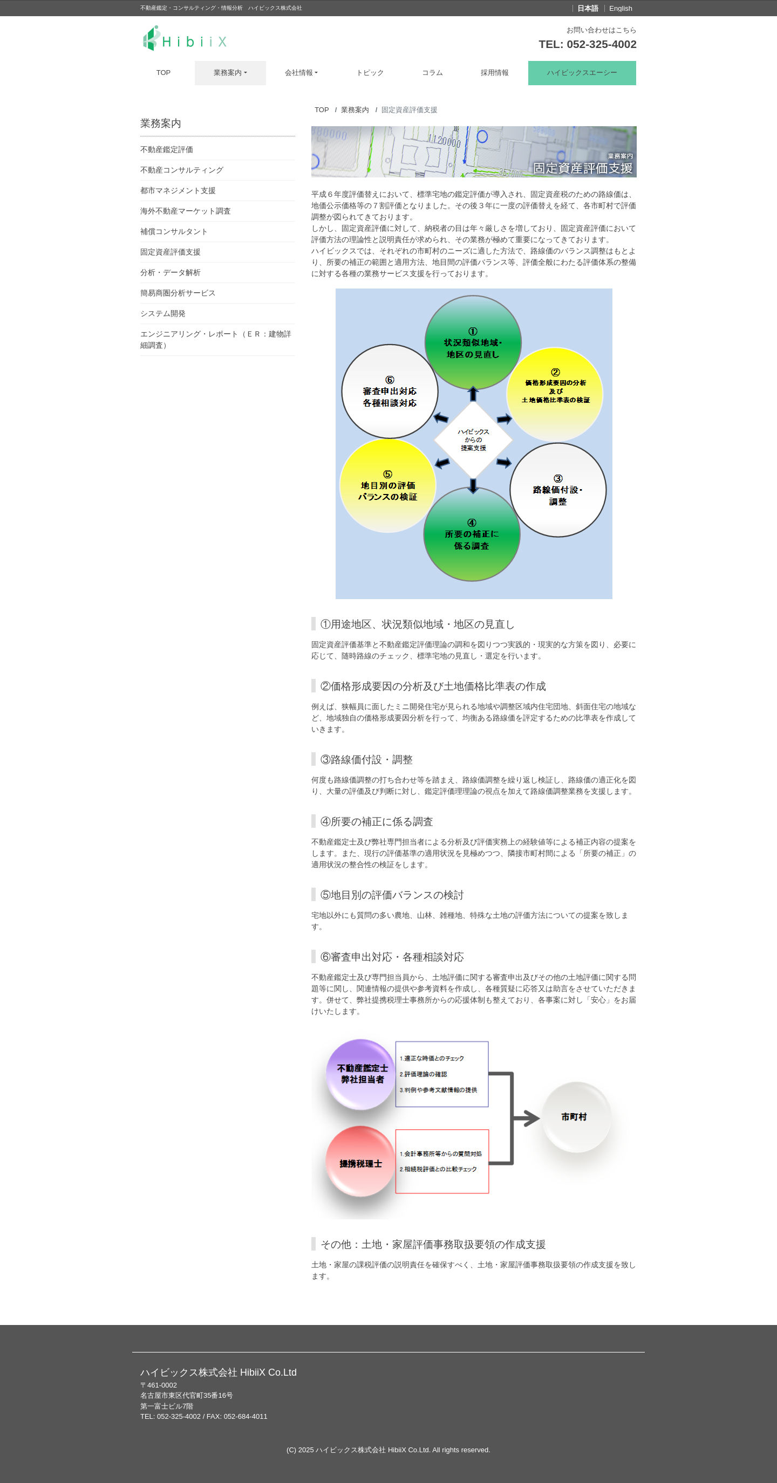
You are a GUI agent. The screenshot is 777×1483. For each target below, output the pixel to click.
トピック (370, 72)
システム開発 (163, 313)
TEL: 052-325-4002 (588, 44)
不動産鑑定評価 (166, 149)
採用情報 (495, 72)
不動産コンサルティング (181, 170)
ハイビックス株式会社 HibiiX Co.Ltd (372, 1450)
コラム (432, 72)
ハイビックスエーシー (582, 72)
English (620, 8)
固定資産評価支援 (170, 252)
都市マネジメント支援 (178, 190)
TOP (163, 72)
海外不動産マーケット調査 (185, 211)
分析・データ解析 (170, 272)
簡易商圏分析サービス (178, 293)
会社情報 (299, 72)
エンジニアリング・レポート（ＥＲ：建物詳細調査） (215, 339)
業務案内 (228, 72)
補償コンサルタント (174, 231)
